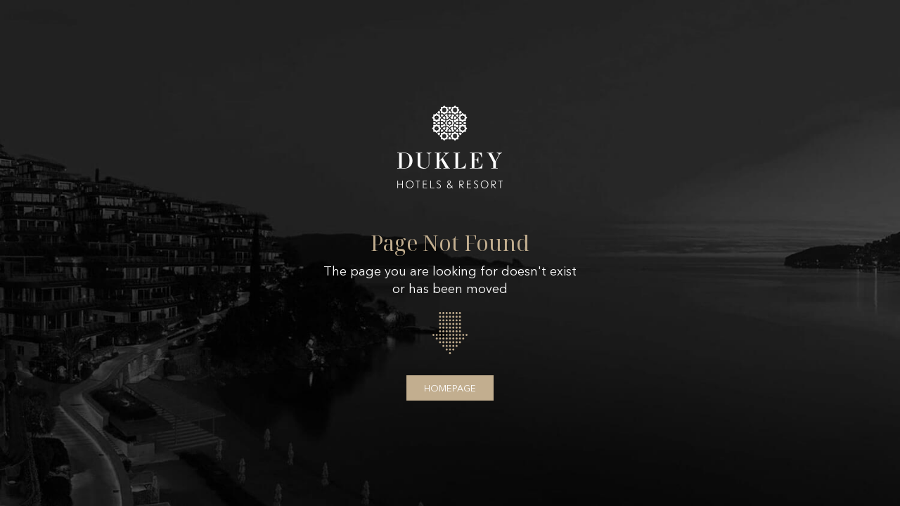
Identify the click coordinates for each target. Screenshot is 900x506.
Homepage (450, 388)
